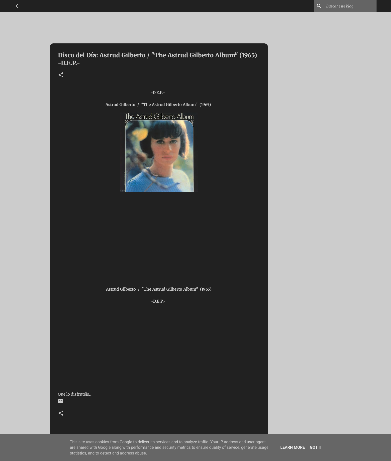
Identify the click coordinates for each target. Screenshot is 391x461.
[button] (61, 75)
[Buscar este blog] (350, 6)
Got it (316, 447)
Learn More (292, 447)
